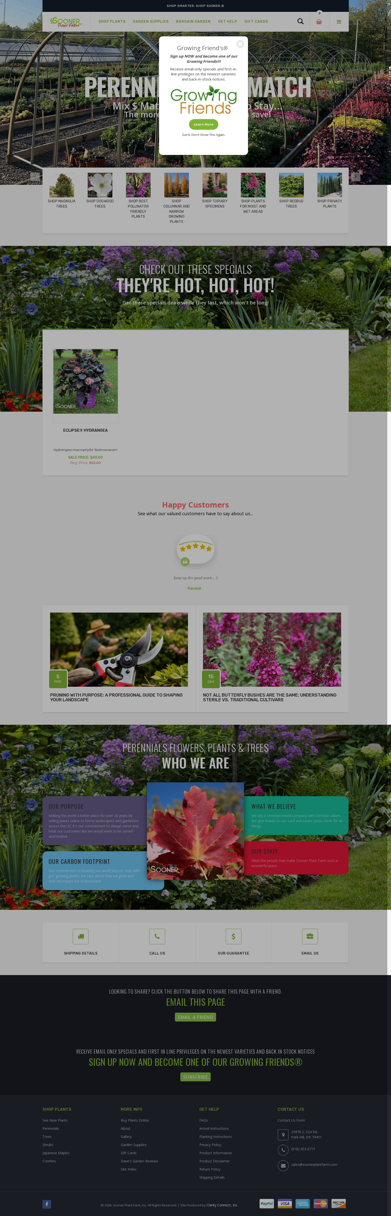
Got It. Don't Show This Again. (203, 134)
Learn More (203, 124)
